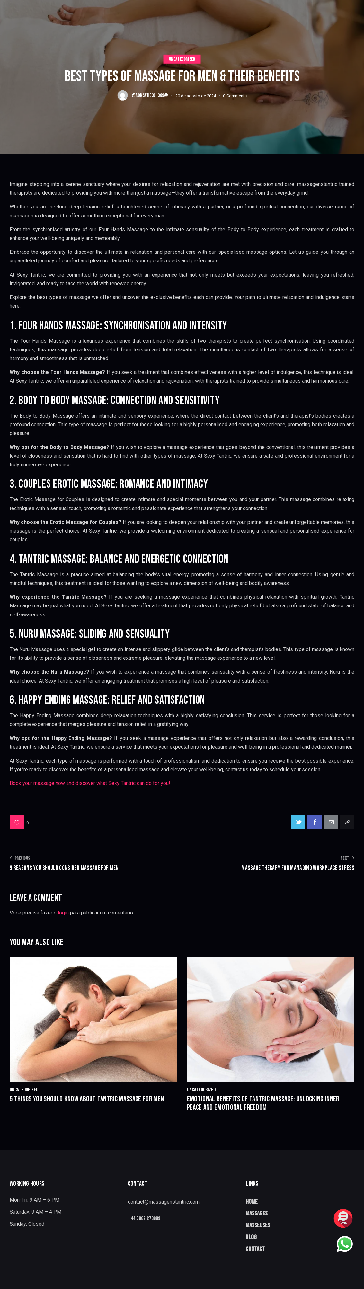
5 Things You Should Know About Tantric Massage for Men (90, 1099)
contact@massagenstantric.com (164, 1202)
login (63, 913)
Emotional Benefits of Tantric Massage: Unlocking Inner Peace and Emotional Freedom (266, 1103)
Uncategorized (182, 59)
